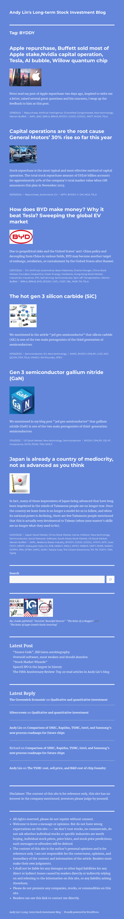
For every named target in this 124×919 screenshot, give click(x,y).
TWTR (12, 553)
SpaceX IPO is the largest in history (37, 667)
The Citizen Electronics (76, 549)
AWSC (73, 353)
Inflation (85, 534)
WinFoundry (47, 357)
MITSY (75, 545)
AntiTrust (35, 270)
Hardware (67, 274)
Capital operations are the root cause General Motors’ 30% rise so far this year (60, 134)
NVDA (97, 116)
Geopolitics (37, 274)
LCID (100, 353)
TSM (41, 444)
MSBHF (84, 545)
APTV (64, 194)
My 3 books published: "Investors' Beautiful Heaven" (37, 621)
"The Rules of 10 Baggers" (80, 621)
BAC (39, 116)
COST (62, 281)
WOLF (48, 444)
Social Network (37, 538)
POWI (35, 444)
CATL (55, 281)
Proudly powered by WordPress (81, 912)
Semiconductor (63, 277)
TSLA (105, 116)
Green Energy (52, 274)
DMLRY (91, 353)
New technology (103, 112)
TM (80, 281)
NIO (106, 353)
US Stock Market (33, 440)
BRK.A (46, 116)
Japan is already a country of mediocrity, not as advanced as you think (61, 462)
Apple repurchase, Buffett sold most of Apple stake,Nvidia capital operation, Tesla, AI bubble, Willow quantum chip (59, 54)
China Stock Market (60, 534)
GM (82, 194)
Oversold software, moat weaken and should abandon (50, 657)
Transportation (92, 277)
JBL (69, 281)
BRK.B (54, 116)
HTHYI (96, 542)
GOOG (72, 116)
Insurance (28, 277)
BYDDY (63, 116)
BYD (39, 281)
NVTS (27, 444)
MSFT (90, 116)
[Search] (110, 579)
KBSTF (21, 545)
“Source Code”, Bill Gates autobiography (41, 652)
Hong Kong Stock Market (88, 274)
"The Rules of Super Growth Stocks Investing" (33, 624)
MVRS (100, 545)
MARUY (58, 545)
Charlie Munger (83, 270)
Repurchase (31, 112)
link (45, 898)
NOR (75, 281)
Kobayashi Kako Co (37, 545)
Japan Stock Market (36, 534)
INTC (104, 542)
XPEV (59, 357)
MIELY (67, 545)
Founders (24, 274)
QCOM (13, 357)
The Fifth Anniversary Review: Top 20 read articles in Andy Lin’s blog (61, 672)
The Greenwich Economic (27, 699)
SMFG (36, 549)
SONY (44, 549)
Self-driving (47, 277)
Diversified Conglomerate (78, 112)
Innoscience (16, 444)
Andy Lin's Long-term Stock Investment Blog (57, 12)
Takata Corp (55, 549)
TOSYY (102, 549)
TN (96, 549)
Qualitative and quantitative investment (79, 699)
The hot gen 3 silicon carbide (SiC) (53, 296)
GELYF (106, 440)
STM (20, 357)
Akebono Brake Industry (50, 542)
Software (52, 538)
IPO (37, 277)
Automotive (46, 194)
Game (75, 534)
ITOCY (12, 545)
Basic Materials (64, 270)
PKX (21, 549)
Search (14, 573)
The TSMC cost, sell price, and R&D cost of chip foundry (66, 768)
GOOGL (81, 116)
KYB (51, 545)
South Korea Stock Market (72, 538)
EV (56, 194)
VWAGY (35, 357)
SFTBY (28, 549)
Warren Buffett (17, 116)
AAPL (33, 116)
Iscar (110, 542)
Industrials (15, 277)
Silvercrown (18, 712)
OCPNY (13, 549)
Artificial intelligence (51, 112)
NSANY (108, 545)
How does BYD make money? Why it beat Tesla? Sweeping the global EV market (56, 215)
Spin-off (78, 277)
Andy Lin (15, 727)
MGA (87, 194)
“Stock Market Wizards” (30, 662)
